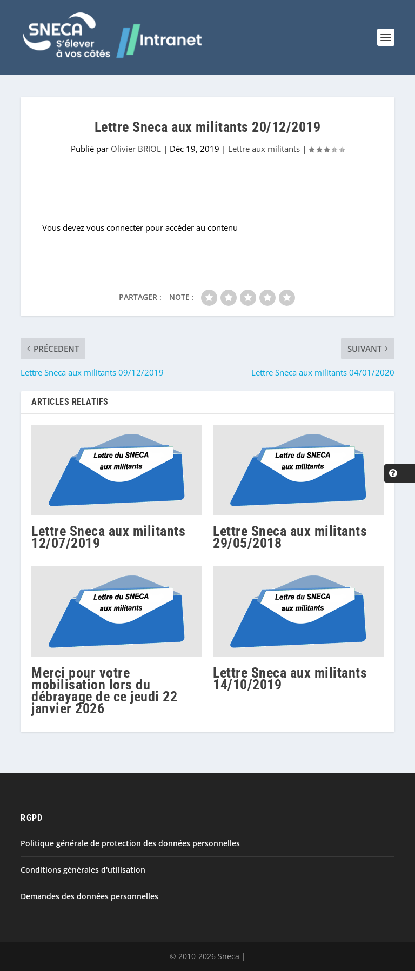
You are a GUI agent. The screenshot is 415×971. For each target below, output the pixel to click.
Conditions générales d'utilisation (83, 870)
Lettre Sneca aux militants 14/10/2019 (290, 679)
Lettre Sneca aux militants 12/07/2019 (108, 537)
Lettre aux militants (264, 148)
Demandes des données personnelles (89, 896)
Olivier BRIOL (136, 148)
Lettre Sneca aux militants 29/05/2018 (290, 537)
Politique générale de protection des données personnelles (130, 843)
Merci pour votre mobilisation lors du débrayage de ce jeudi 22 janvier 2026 (104, 691)
